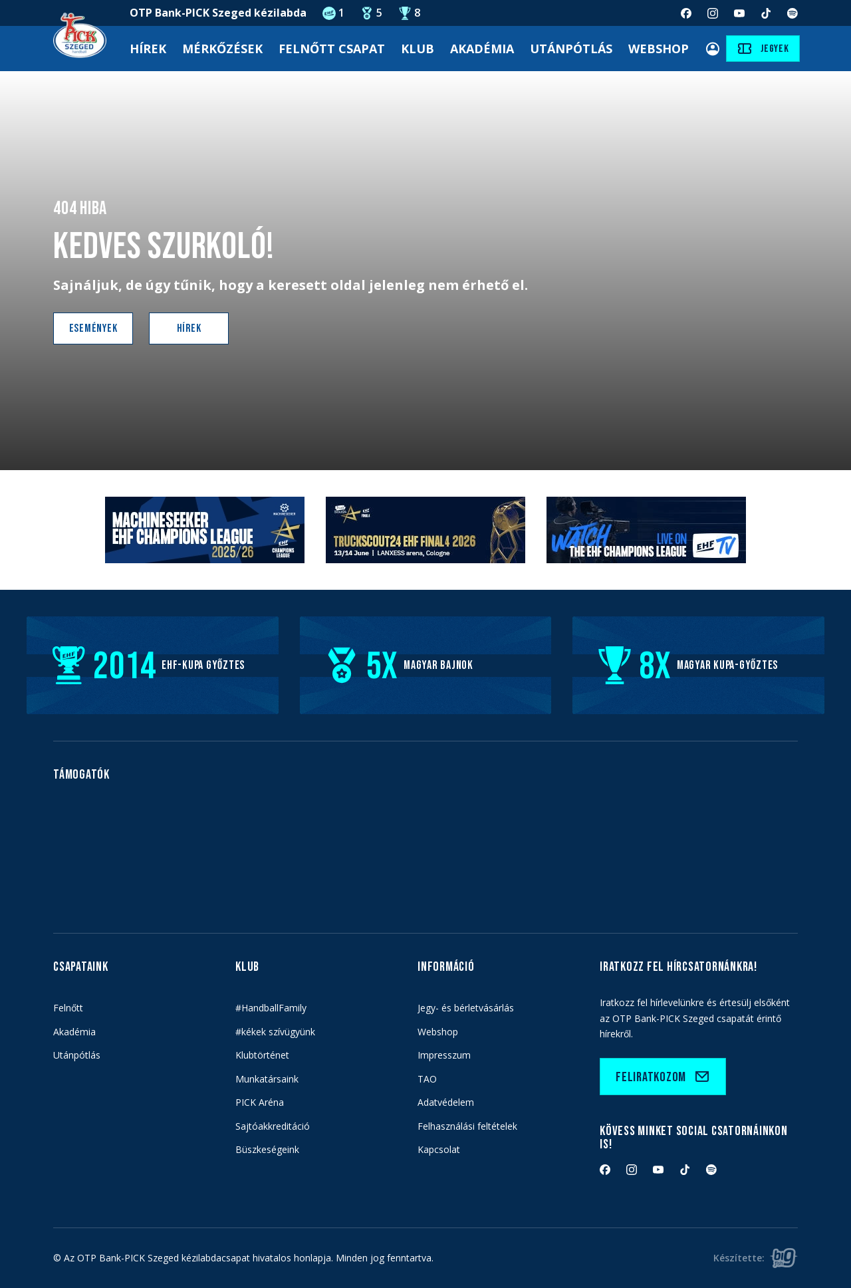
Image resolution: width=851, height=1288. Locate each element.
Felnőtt (68, 1007)
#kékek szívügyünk (275, 1031)
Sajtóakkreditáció (272, 1126)
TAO (427, 1079)
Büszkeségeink (267, 1149)
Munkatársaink (267, 1079)
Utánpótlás (571, 49)
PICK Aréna (259, 1102)
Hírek (148, 49)
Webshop (658, 49)
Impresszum (444, 1055)
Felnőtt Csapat (332, 49)
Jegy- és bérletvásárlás (466, 1007)
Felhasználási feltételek (467, 1126)
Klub (417, 49)
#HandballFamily (270, 1007)
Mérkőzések (222, 49)
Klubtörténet (262, 1055)
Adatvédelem (446, 1102)
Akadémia (482, 49)
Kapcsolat (439, 1149)
